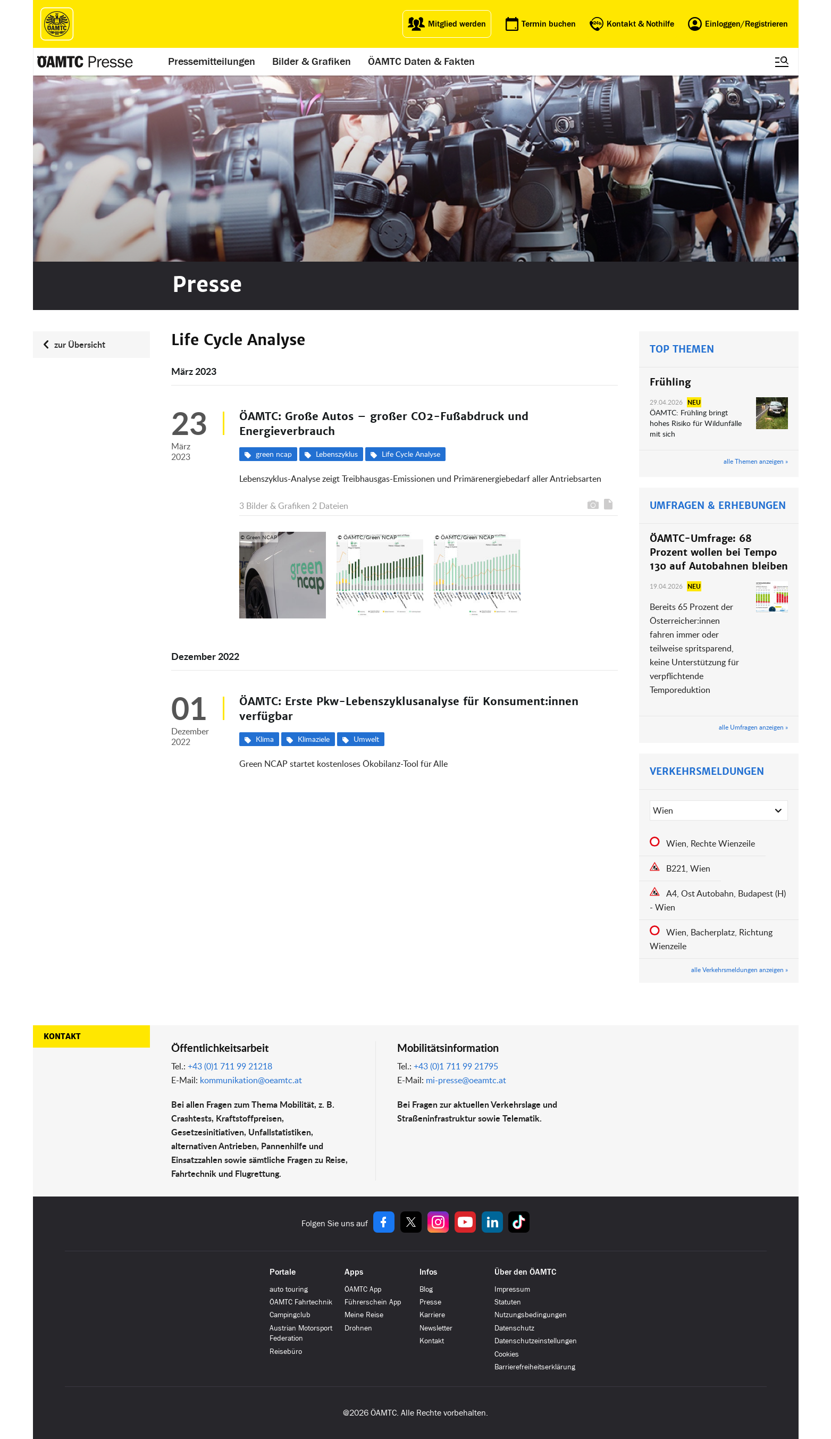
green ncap (274, 454)
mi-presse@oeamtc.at (466, 1080)
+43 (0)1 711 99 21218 (230, 1066)
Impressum (512, 1289)
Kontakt (62, 1036)
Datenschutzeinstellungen (535, 1341)
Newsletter (435, 1328)
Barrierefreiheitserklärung (534, 1367)
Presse (430, 1302)
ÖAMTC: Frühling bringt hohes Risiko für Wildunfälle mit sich (696, 423)
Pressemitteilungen (211, 61)
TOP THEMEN (682, 349)
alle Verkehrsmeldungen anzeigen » (739, 969)
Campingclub (290, 1315)
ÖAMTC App (363, 1289)
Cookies (506, 1354)
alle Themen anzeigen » (756, 461)
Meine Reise (364, 1315)
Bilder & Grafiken (311, 61)
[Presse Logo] (85, 62)
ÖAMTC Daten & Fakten (421, 61)
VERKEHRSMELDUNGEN (707, 771)
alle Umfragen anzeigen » (753, 727)
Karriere (432, 1315)
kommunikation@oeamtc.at (251, 1080)
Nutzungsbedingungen (530, 1315)
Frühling (670, 382)
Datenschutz (514, 1328)
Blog (426, 1289)
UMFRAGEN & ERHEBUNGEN (718, 505)
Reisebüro (286, 1352)
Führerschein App (373, 1302)
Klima (265, 739)
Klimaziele (314, 739)
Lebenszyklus (337, 454)
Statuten (507, 1302)
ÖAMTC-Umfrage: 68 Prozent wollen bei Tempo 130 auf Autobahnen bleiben (719, 552)
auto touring (289, 1289)
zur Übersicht (79, 344)
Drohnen (358, 1328)
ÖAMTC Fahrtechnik (301, 1302)
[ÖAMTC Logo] (57, 24)
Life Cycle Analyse (411, 454)
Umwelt (366, 739)
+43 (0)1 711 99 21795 (456, 1066)
